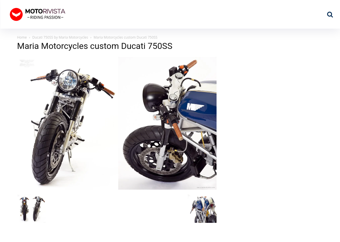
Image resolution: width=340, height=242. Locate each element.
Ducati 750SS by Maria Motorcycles (60, 37)
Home (22, 37)
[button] (330, 14)
